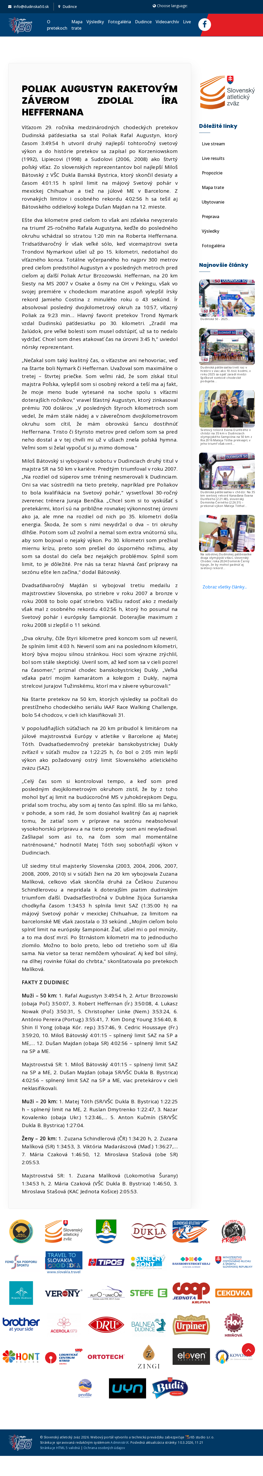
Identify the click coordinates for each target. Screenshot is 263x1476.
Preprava (210, 216)
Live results (213, 158)
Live (187, 22)
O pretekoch (57, 25)
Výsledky (95, 22)
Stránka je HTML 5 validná (60, 1448)
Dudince (143, 22)
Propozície (212, 173)
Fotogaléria (119, 22)
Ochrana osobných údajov (104, 1448)
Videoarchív (167, 22)
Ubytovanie (213, 202)
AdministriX (120, 1442)
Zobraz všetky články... (225, 587)
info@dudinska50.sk (31, 6)
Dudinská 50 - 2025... (215, 319)
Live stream (213, 144)
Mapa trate (76, 25)
